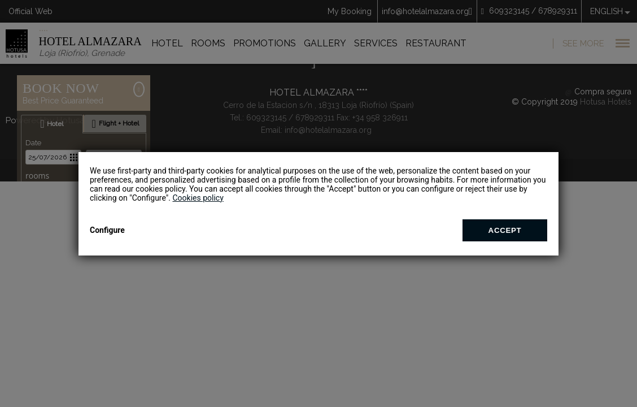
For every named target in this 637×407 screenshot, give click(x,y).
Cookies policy (197, 197)
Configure (107, 230)
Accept (505, 230)
